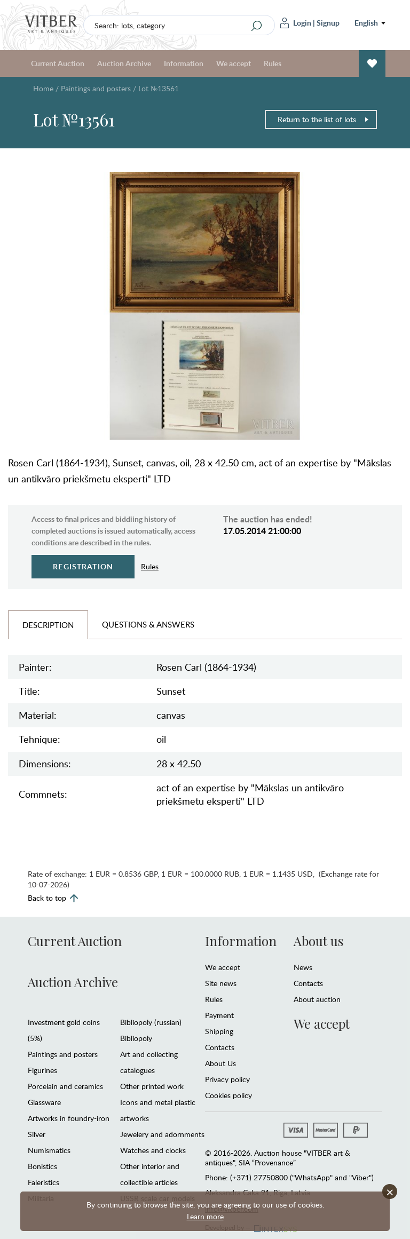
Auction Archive (124, 63)
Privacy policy (227, 1079)
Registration (83, 566)
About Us (220, 1063)
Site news (220, 983)
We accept (233, 63)
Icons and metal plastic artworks (157, 1110)
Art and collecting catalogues (149, 1062)
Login (295, 23)
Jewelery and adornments (162, 1134)
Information (183, 63)
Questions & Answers (148, 624)
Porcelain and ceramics (65, 1086)
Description (48, 625)
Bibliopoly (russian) (151, 1022)
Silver (36, 1134)
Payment (219, 1015)
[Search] (256, 25)
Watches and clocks (153, 1150)
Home (43, 88)
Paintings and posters (96, 88)
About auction (317, 999)
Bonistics (42, 1166)
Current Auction (57, 63)
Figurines (42, 1070)
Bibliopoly (136, 1038)
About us (318, 940)
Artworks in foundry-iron (68, 1118)
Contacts (219, 1047)
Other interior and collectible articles (149, 1174)
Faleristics (43, 1182)
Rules (272, 63)
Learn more (205, 1216)
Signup (328, 23)
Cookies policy (228, 1095)
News (303, 967)
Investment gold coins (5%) (64, 1030)
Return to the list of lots (323, 119)
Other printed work (152, 1086)
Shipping (219, 1031)
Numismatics (49, 1150)
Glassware (44, 1102)
